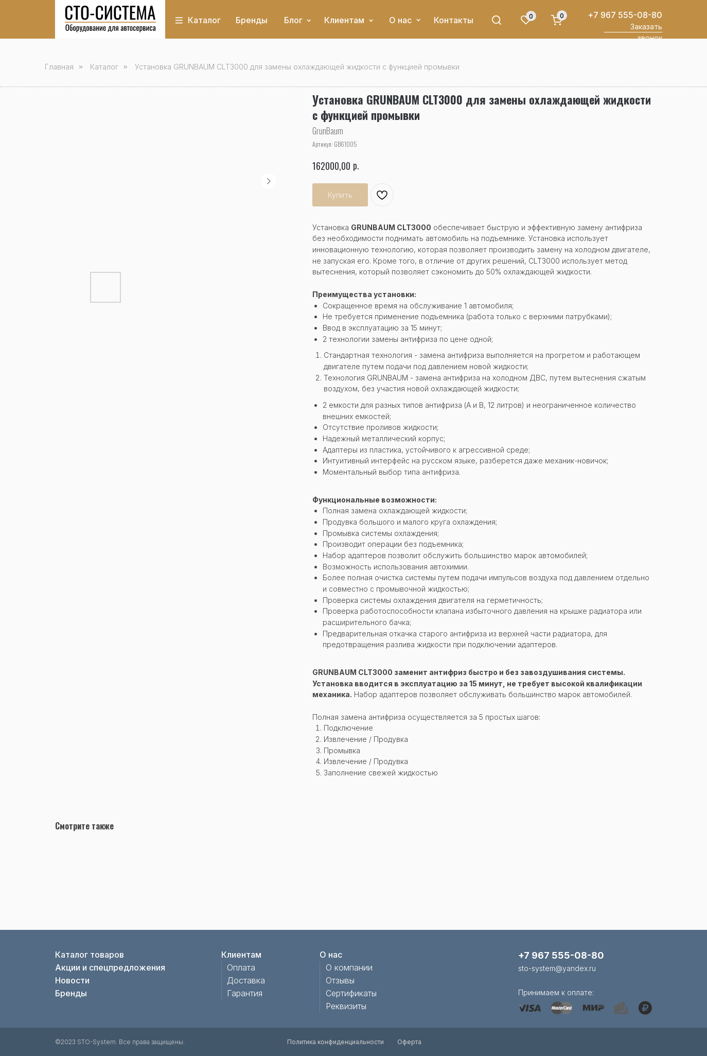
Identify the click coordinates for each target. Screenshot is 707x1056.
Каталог (204, 20)
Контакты (453, 20)
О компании (349, 967)
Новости (72, 980)
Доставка (246, 980)
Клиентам (344, 20)
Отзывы (340, 980)
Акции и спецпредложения (110, 967)
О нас (400, 20)
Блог (293, 20)
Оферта (409, 1042)
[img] (110, 19)
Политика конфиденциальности (335, 1042)
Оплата (241, 967)
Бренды (252, 20)
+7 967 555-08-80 (625, 15)
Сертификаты (351, 993)
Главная (59, 66)
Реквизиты (346, 1006)
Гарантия (244, 993)
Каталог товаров (89, 954)
